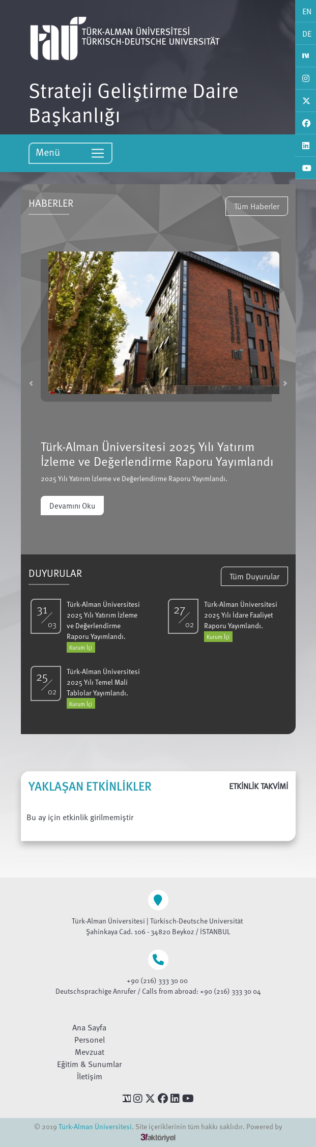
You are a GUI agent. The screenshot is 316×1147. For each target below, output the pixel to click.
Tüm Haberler (256, 206)
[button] (31, 383)
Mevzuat (89, 1052)
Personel (89, 1039)
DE (306, 33)
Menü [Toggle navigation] (70, 152)
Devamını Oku (72, 505)
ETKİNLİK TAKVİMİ (258, 786)
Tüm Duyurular (254, 576)
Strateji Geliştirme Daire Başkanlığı (133, 101)
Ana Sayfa (89, 1027)
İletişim (89, 1076)
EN (306, 11)
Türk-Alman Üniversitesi (95, 1126)
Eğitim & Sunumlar (89, 1064)
